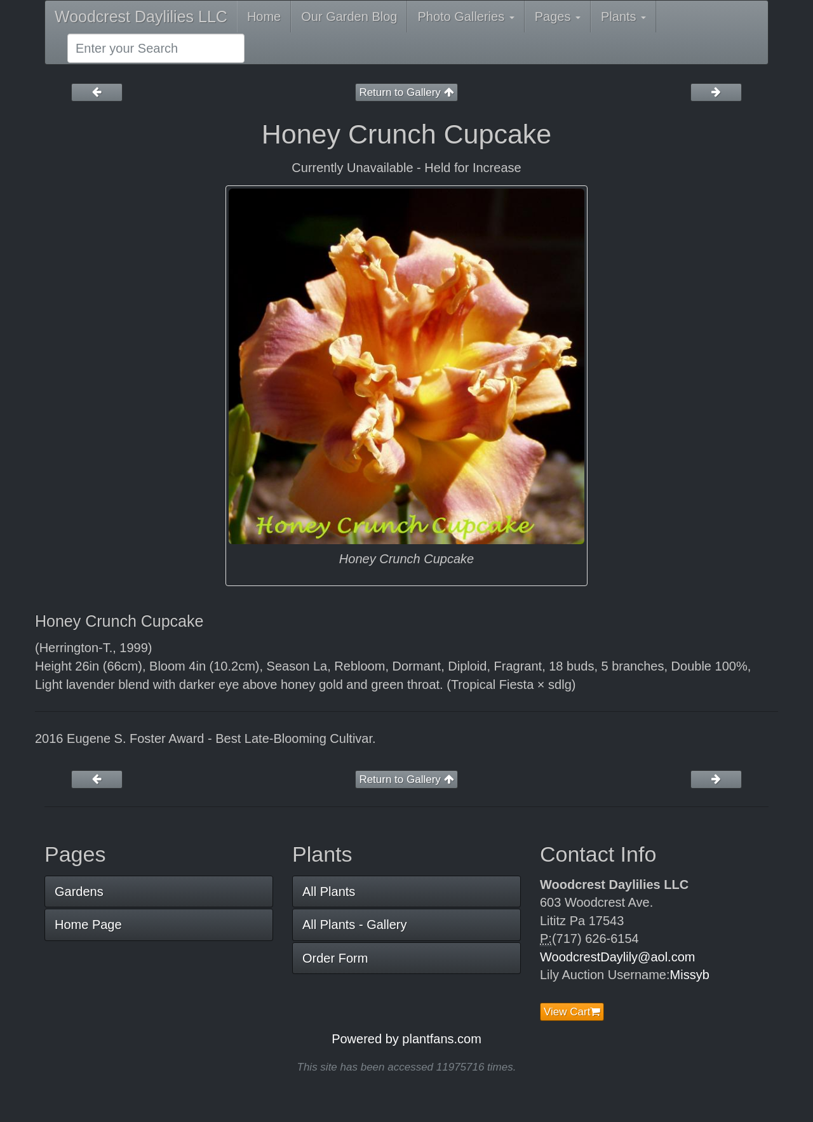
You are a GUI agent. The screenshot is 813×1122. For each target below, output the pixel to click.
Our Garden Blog (349, 16)
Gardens (79, 891)
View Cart (572, 1012)
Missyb (689, 975)
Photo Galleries (465, 16)
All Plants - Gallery (354, 925)
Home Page (88, 925)
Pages (558, 16)
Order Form (335, 958)
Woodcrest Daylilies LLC (141, 16)
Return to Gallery (406, 92)
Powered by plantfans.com (406, 1039)
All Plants (328, 891)
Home (264, 16)
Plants (623, 16)
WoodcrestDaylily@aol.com (617, 957)
